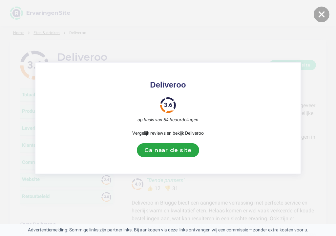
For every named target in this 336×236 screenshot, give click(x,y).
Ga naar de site (168, 150)
